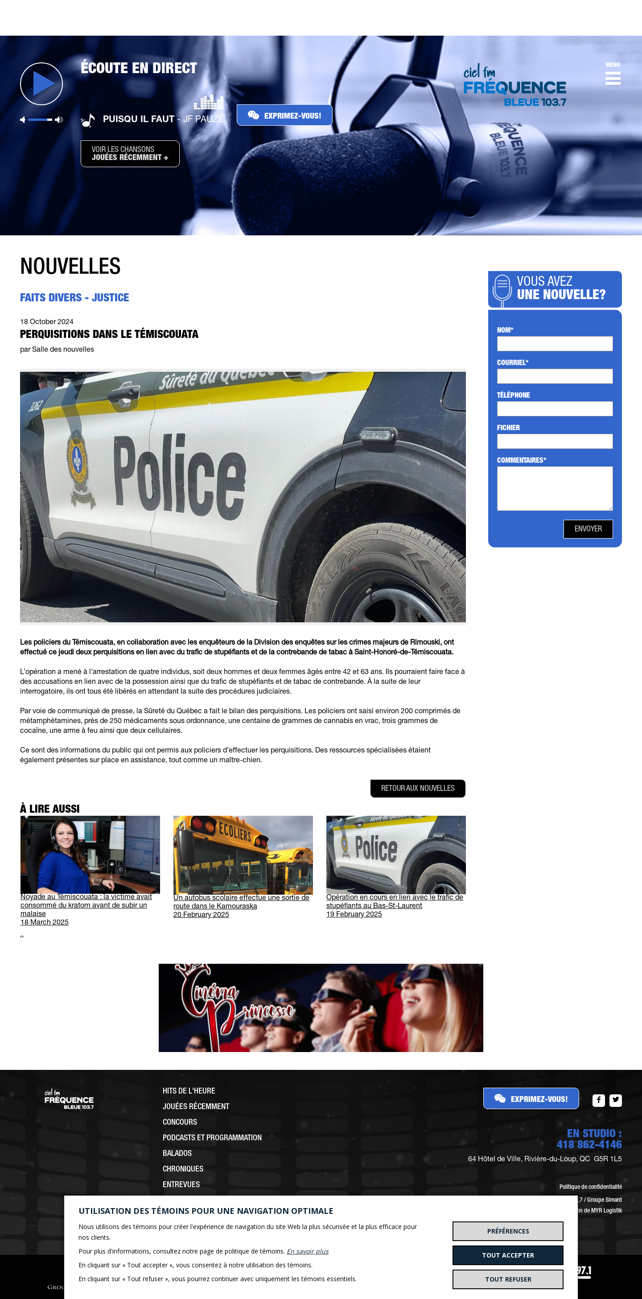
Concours (180, 1123)
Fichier (508, 428)
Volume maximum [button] (59, 119)
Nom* (505, 331)
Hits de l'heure (189, 1092)
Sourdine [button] (22, 119)
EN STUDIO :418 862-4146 (589, 1140)
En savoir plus (308, 1251)
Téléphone (513, 396)
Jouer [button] (41, 83)
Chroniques (183, 1170)
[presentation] (21, 937)
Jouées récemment (196, 1107)
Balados (177, 1154)
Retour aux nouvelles (418, 789)
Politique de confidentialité (591, 1187)
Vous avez (564, 289)
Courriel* (513, 363)
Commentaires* (522, 461)
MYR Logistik (606, 1211)
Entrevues (181, 1185)
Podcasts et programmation (212, 1139)
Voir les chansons (130, 154)
